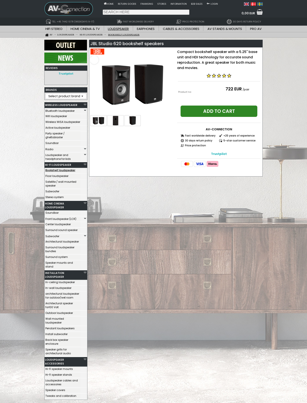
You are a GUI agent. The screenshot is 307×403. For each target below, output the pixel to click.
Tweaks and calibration (60, 395)
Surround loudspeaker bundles (59, 248)
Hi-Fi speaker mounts (59, 368)
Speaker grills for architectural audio (58, 350)
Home (110, 4)
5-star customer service (239, 140)
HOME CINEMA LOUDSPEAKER (54, 204)
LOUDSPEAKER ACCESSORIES (54, 360)
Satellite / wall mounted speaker (60, 182)
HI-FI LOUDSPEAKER (58, 164)
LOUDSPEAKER (118, 28)
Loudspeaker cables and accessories (61, 381)
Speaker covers (55, 389)
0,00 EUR (248, 13)
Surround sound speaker (61, 229)
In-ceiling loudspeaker (60, 281)
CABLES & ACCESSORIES (181, 28)
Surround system (56, 256)
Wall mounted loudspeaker (54, 319)
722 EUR (234, 89)
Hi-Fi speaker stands (58, 373)
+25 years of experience (239, 135)
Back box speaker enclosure (56, 340)
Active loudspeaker (57, 126)
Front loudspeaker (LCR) (60, 218)
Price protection (195, 145)
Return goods (127, 4)
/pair (246, 89)
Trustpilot (66, 74)
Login (214, 4)
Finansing (146, 4)
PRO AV (256, 28)
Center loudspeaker (58, 223)
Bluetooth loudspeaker (60, 110)
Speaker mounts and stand (59, 263)
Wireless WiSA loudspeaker (62, 121)
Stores (161, 4)
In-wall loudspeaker (58, 287)
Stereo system (54, 196)
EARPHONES (146, 28)
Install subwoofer (56, 333)
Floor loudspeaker (56, 175)
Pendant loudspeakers (60, 327)
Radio (49, 148)
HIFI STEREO (53, 28)
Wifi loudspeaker (56, 115)
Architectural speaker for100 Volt (59, 304)
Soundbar (52, 142)
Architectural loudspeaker (62, 240)
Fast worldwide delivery (200, 135)
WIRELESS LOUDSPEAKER (61, 104)
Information (179, 4)
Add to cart (219, 111)
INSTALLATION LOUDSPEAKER (54, 274)
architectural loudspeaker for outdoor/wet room (62, 294)
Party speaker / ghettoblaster (55, 134)
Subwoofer (52, 190)
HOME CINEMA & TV (85, 28)
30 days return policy (198, 140)
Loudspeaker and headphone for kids (58, 156)
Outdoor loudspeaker (59, 312)
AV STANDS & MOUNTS (224, 28)
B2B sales (197, 4)
